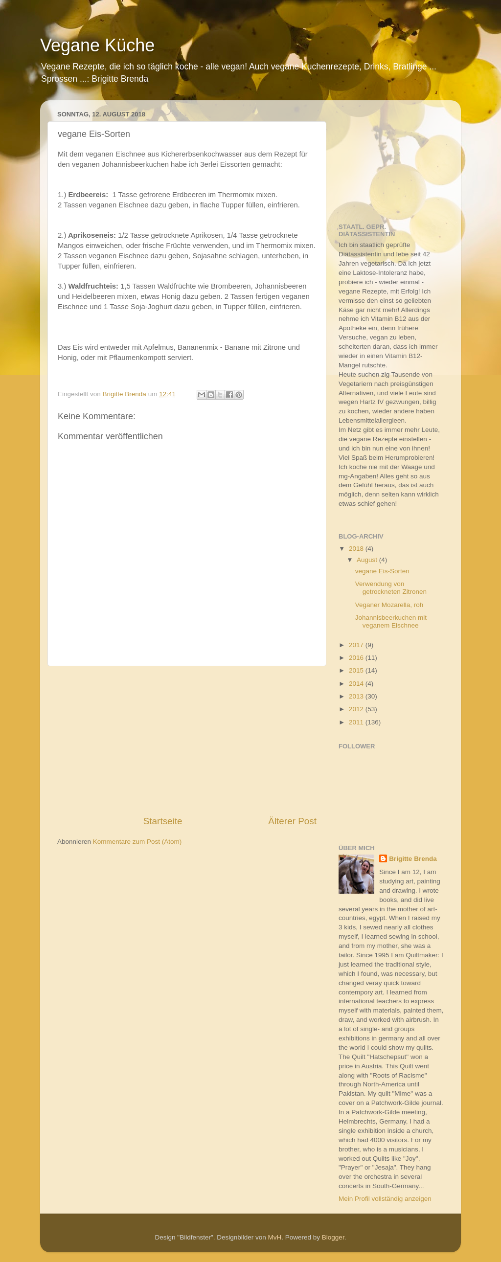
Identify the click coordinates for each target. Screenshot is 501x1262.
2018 (357, 548)
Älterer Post (292, 821)
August (368, 559)
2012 (357, 709)
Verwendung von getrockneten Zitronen (391, 587)
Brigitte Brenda (413, 858)
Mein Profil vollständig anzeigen (385, 1198)
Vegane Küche (97, 45)
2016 (357, 657)
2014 (357, 683)
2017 (357, 645)
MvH (275, 1237)
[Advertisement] (187, 740)
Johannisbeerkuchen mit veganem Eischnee (391, 621)
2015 (357, 670)
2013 (357, 696)
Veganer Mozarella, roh (389, 604)
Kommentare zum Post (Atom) (137, 841)
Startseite (162, 821)
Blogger (333, 1237)
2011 (357, 722)
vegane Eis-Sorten (382, 571)
